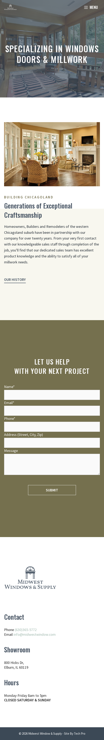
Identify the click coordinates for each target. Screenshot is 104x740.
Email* (52, 406)
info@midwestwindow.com (35, 634)
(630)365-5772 (26, 629)
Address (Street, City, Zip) (52, 438)
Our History (15, 279)
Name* (52, 390)
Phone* (52, 422)
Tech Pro (79, 733)
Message (52, 462)
